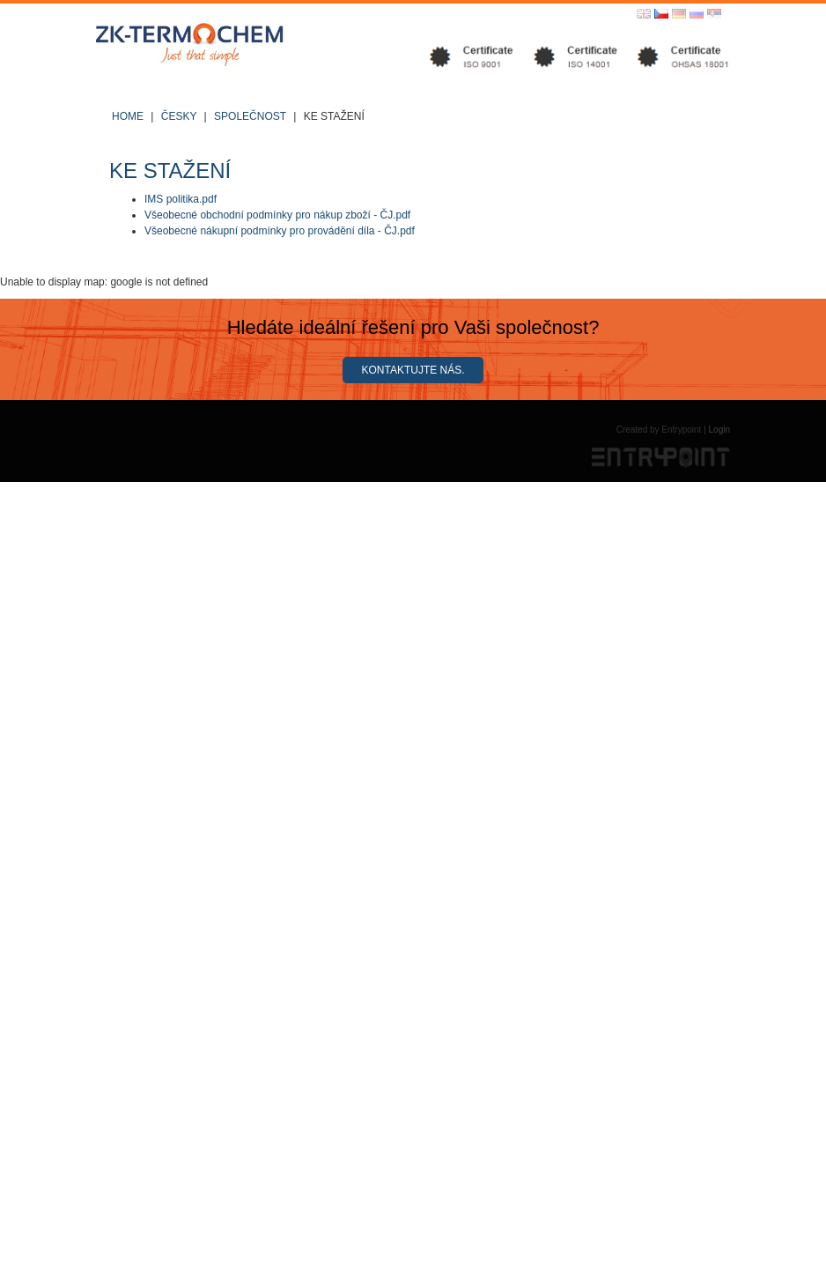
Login (719, 429)
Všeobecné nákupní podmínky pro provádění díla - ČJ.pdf (279, 231)
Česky (178, 116)
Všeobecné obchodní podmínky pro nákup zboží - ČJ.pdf (277, 215)
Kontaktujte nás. (412, 370)
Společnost (250, 116)
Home (128, 116)
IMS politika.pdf (180, 199)
